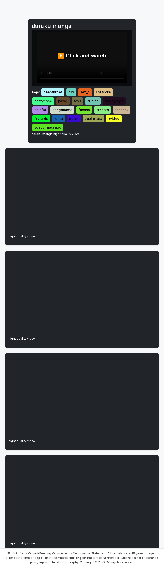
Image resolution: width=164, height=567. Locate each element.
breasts (102, 110)
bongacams (62, 110)
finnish (84, 110)
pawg (62, 101)
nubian (92, 101)
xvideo (113, 118)
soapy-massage (47, 127)
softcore (103, 92)
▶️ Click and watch (82, 56)
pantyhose (43, 101)
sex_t (85, 92)
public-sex (93, 118)
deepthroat (52, 92)
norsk (74, 118)
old (71, 92)
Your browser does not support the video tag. (82, 193)
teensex (121, 110)
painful (40, 110)
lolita (58, 118)
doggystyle (114, 101)
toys (77, 101)
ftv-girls (41, 118)
